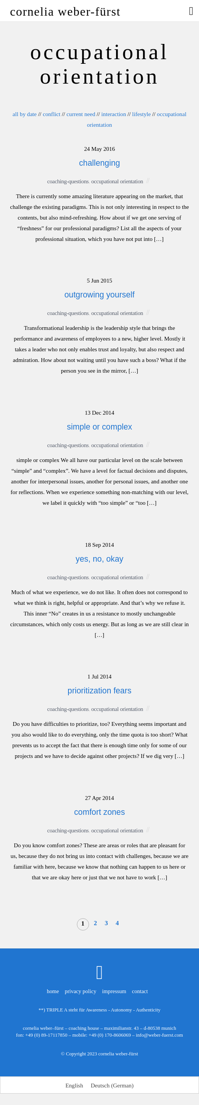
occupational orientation (117, 181)
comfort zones (99, 812)
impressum (114, 991)
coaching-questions (68, 181)
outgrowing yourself (99, 294)
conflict (51, 114)
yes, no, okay (99, 559)
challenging (99, 163)
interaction (113, 114)
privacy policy (80, 991)
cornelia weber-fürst (118, 1054)
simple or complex (99, 426)
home (53, 991)
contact (140, 991)
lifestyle (141, 114)
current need (81, 114)
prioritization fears (100, 690)
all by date (25, 114)
